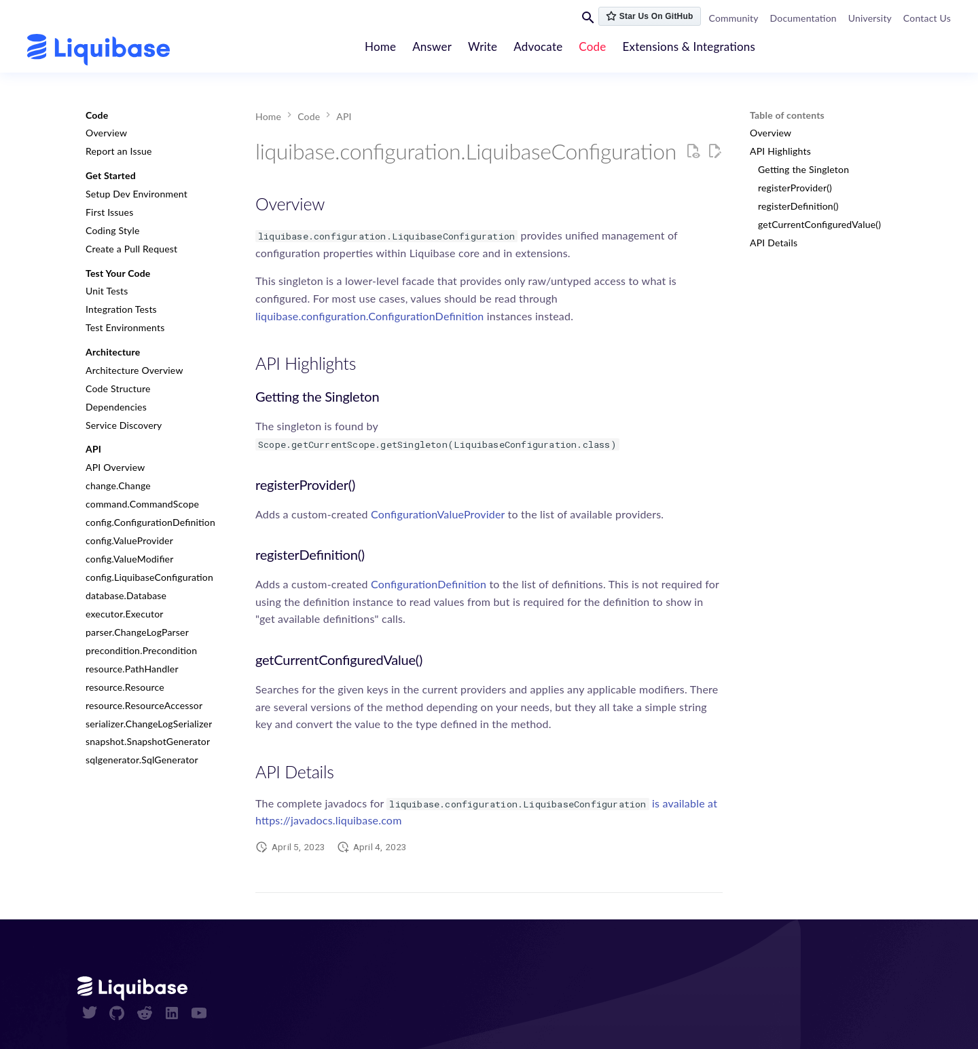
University (870, 18)
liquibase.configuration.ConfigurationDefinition (369, 315)
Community (734, 18)
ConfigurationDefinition (428, 583)
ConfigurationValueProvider (438, 514)
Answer (432, 46)
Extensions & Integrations (689, 46)
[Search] (588, 17)
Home (380, 46)
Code (592, 46)
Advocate (538, 46)
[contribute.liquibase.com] (98, 50)
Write (483, 46)
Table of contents (787, 115)
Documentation (803, 18)
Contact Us (927, 18)
